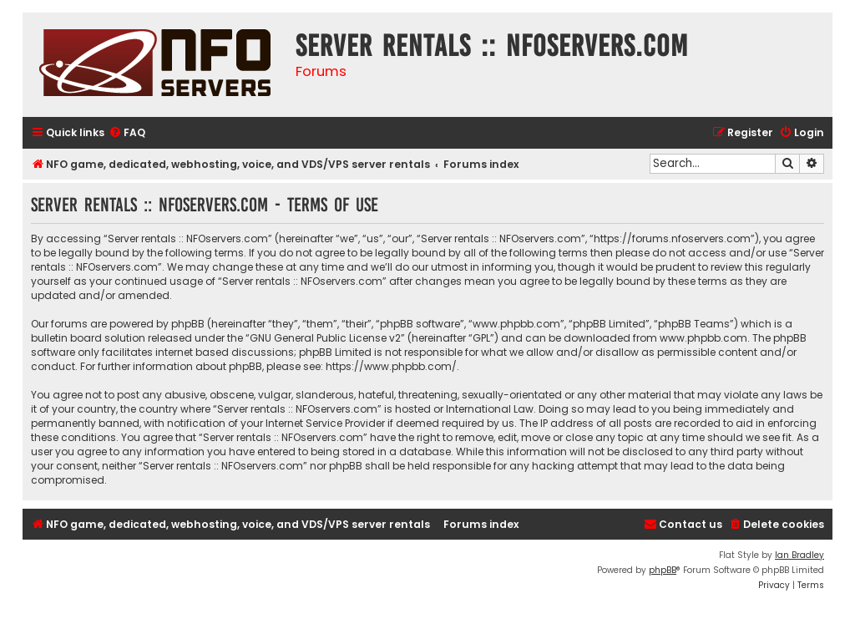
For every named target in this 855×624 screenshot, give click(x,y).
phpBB (662, 570)
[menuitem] (127, 133)
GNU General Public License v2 (325, 338)
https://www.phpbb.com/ (391, 366)
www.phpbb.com (703, 338)
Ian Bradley (799, 555)
